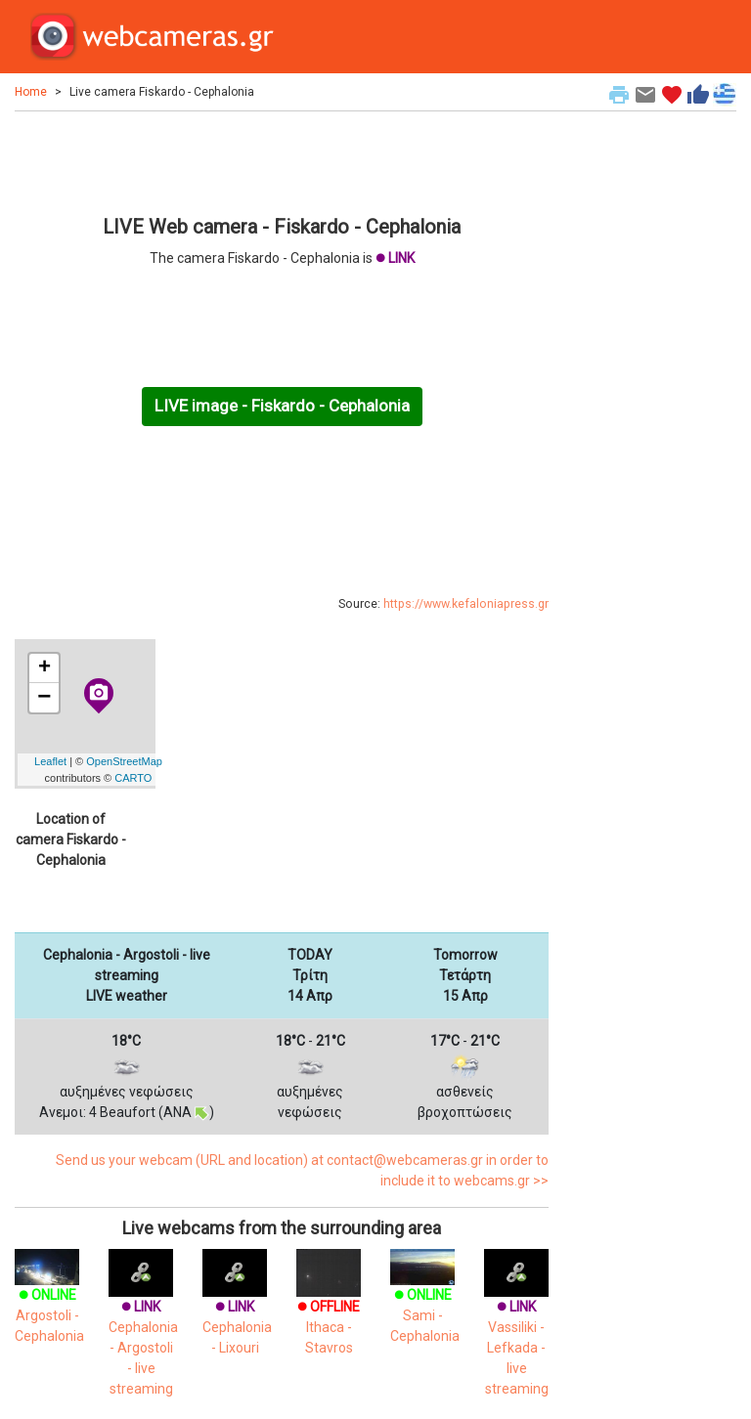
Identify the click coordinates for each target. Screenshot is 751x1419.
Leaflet (50, 761)
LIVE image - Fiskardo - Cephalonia (282, 405)
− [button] (44, 697)
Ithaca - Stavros (328, 1309)
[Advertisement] (282, 160)
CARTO (133, 778)
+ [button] (44, 668)
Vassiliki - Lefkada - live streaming (516, 1330)
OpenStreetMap (124, 761)
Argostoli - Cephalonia (49, 1301)
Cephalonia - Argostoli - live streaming (143, 1330)
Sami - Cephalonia (425, 1301)
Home (31, 92)
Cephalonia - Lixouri (237, 1309)
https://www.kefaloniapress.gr (466, 604)
